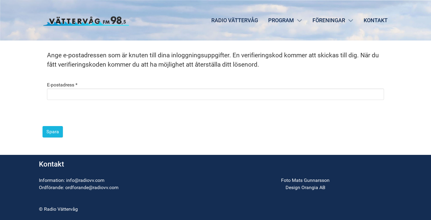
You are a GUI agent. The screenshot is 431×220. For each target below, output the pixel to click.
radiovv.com (91, 180)
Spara (52, 131)
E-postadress (62, 85)
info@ (72, 180)
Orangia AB (313, 187)
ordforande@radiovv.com (92, 187)
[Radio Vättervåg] (86, 20)
